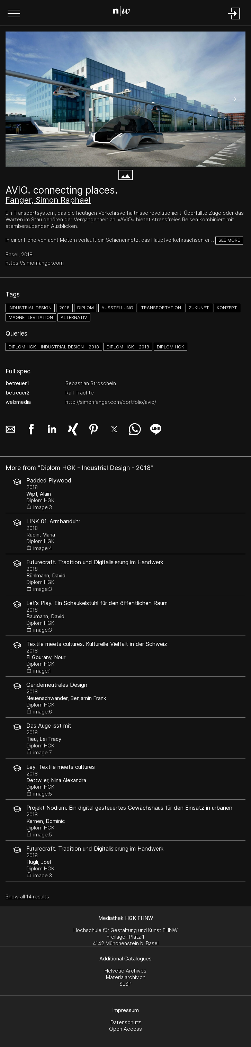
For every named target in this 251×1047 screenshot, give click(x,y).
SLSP (125, 984)
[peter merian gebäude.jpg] (125, 99)
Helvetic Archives (125, 970)
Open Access (125, 1029)
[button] (14, 14)
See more (229, 240)
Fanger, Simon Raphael (48, 199)
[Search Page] (124, 12)
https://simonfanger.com (35, 262)
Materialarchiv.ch (125, 977)
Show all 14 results (27, 896)
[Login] (234, 20)
